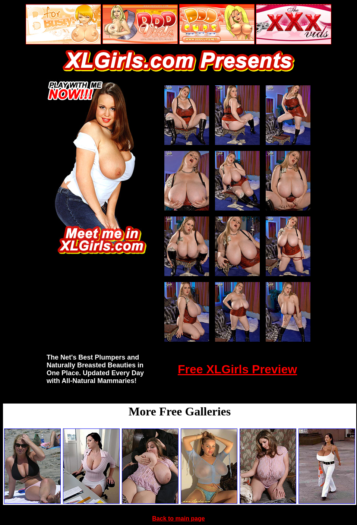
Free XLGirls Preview (237, 369)
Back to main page (178, 518)
